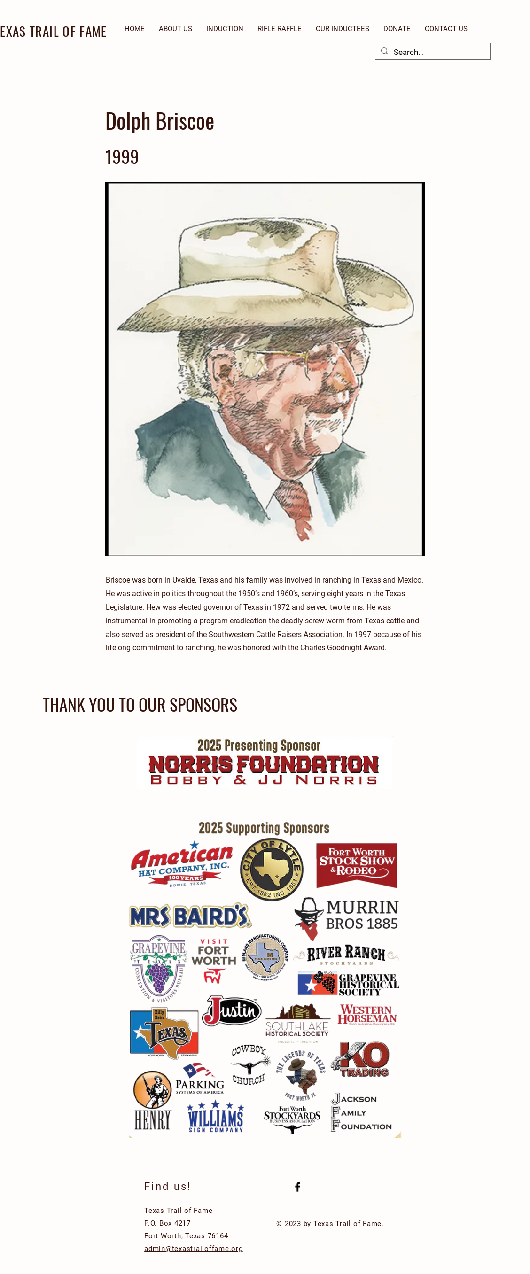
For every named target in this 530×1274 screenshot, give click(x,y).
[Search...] (432, 52)
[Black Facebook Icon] (297, 1187)
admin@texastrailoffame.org (193, 1248)
